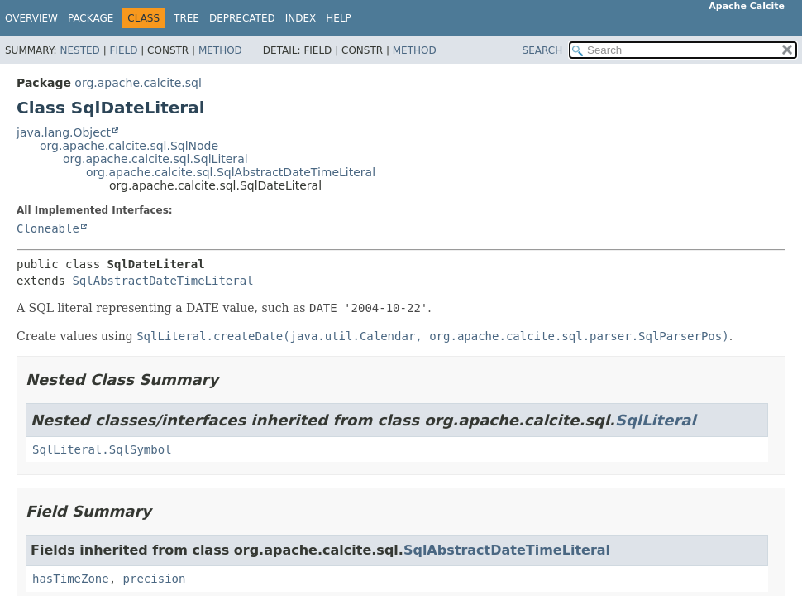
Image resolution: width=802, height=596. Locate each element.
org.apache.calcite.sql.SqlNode (129, 145)
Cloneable (48, 228)
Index (301, 18)
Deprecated (242, 18)
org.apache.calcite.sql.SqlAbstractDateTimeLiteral (230, 172)
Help (338, 18)
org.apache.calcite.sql (137, 82)
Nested (79, 50)
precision (154, 578)
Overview (31, 18)
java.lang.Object (64, 132)
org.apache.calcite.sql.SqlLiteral (155, 159)
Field (123, 50)
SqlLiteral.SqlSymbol (102, 449)
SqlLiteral (655, 420)
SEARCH (543, 50)
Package (90, 18)
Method (220, 50)
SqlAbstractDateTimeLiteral (162, 280)
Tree (186, 18)
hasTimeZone (70, 578)
